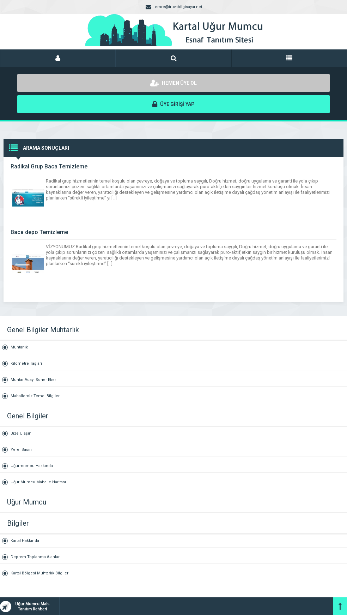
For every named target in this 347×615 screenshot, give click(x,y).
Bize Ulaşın (21, 433)
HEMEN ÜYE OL (173, 83)
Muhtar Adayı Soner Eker (33, 379)
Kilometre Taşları (26, 363)
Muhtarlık (19, 347)
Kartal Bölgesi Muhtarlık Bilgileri (40, 573)
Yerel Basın (21, 449)
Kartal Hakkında (25, 540)
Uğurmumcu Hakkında (32, 466)
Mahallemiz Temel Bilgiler (35, 396)
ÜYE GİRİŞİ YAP (173, 104)
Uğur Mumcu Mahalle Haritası (38, 482)
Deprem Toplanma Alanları (36, 557)
